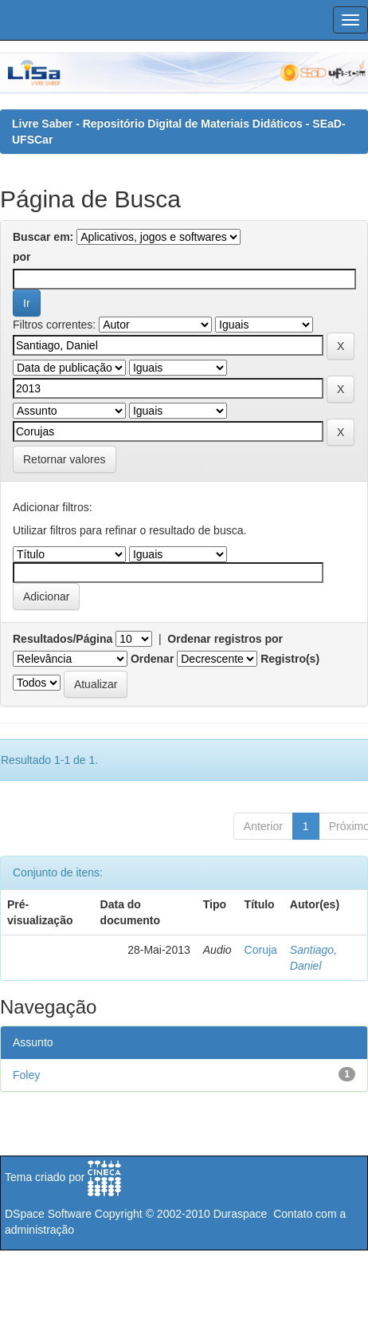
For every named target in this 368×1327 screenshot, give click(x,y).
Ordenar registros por (225, 638)
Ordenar (152, 658)
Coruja (261, 949)
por (22, 256)
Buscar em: (43, 236)
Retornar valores (64, 459)
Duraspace (240, 1213)
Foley (26, 1075)
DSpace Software (48, 1213)
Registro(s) (289, 658)
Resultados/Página (62, 638)
